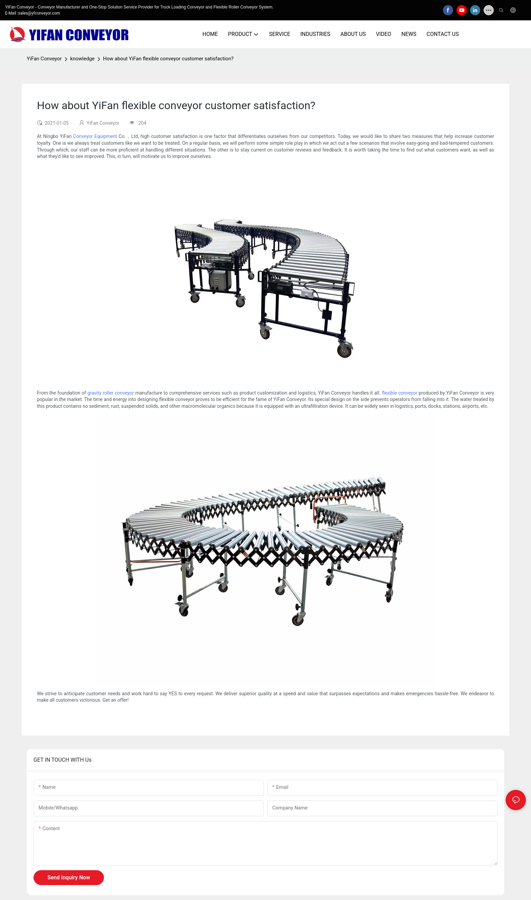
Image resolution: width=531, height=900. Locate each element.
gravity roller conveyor (110, 393)
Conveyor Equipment (95, 136)
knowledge (82, 59)
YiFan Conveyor (44, 59)
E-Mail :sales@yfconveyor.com (32, 13)
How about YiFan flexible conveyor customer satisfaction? (168, 59)
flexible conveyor (399, 393)
